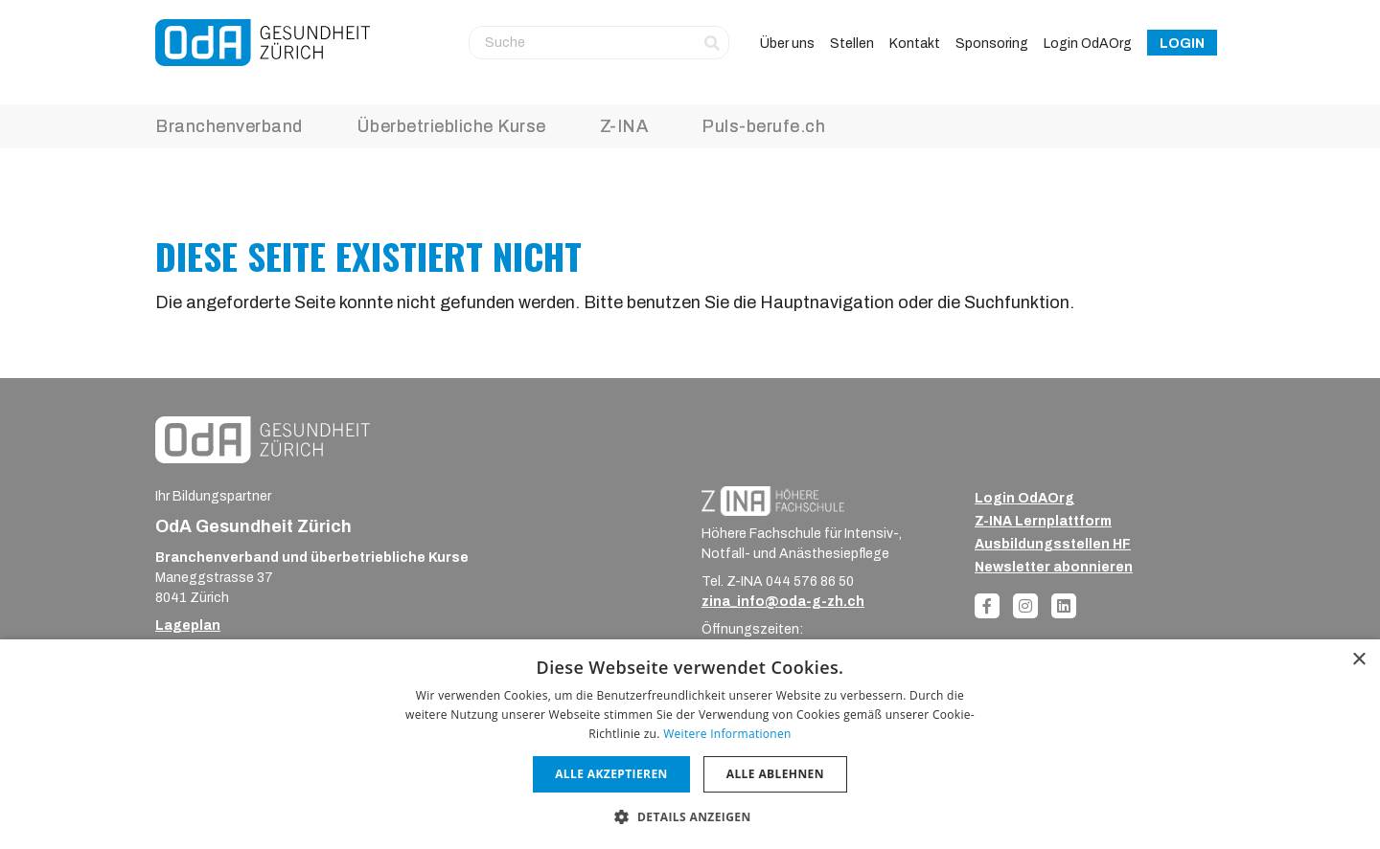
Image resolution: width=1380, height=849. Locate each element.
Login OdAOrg (1088, 43)
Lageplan (187, 625)
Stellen (852, 43)
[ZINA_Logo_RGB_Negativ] (773, 500)
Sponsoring (991, 43)
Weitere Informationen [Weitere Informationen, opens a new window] (727, 734)
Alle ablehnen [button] (775, 774)
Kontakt (914, 43)
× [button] (1358, 660)
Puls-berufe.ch (763, 126)
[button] (689, 816)
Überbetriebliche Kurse (451, 126)
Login (1182, 43)
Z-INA (624, 126)
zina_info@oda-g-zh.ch (783, 601)
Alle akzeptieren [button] (611, 774)
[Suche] (599, 42)
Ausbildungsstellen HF (1053, 544)
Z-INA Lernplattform (1043, 521)
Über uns (787, 43)
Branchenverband (229, 126)
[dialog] (690, 744)
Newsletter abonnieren (1054, 567)
